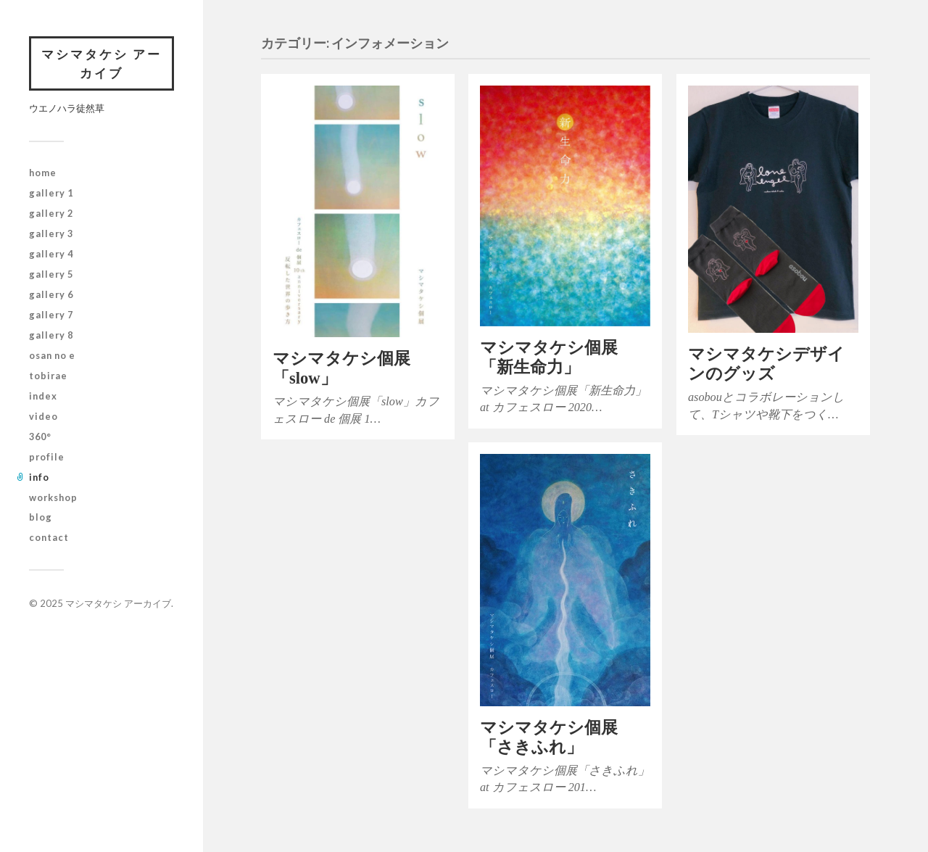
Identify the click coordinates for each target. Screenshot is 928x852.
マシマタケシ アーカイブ (101, 63)
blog (40, 517)
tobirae (48, 375)
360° (40, 436)
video (43, 416)
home (43, 172)
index (43, 396)
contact (49, 537)
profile (47, 457)
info (39, 477)
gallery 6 (51, 294)
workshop (53, 497)
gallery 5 (51, 274)
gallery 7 (51, 314)
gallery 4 (51, 254)
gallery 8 (51, 335)
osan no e (52, 355)
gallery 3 (51, 233)
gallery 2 (51, 213)
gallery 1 (51, 193)
